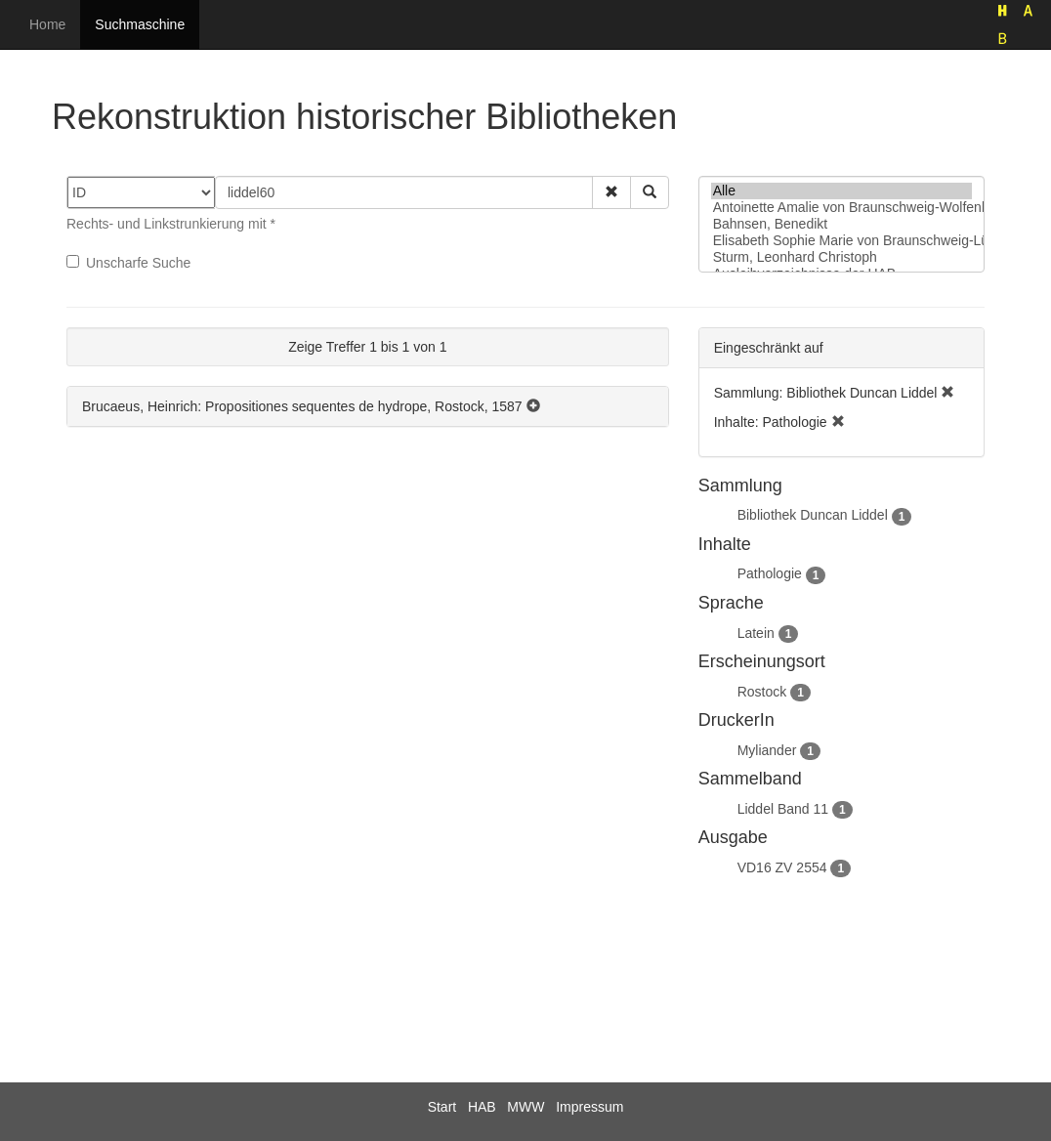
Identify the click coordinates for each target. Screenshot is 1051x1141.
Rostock (762, 691)
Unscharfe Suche (128, 263)
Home (47, 24)
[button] (611, 192)
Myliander (767, 750)
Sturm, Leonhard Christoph (841, 257)
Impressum (589, 1107)
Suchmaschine (140, 24)
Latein (756, 633)
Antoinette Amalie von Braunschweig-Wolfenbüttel (841, 207)
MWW (525, 1107)
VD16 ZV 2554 (782, 867)
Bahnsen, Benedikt (841, 224)
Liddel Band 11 (782, 809)
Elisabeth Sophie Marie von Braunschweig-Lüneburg (841, 240)
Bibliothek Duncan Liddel (812, 515)
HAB (482, 1107)
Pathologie (769, 573)
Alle (841, 191)
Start (442, 1107)
